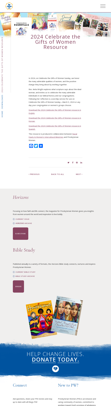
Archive (24, 223)
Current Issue (22, 219)
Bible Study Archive (25, 276)
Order (18, 286)
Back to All (57, 174)
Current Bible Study (25, 272)
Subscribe (20, 233)
